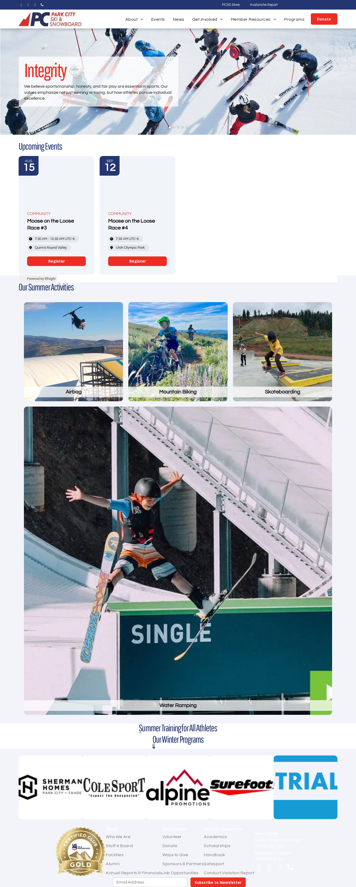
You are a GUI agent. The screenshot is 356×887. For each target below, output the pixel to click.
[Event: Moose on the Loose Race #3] (56, 215)
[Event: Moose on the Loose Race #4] (137, 215)
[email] (35, 5)
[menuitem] (134, 19)
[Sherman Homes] (50, 787)
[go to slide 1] (170, 127)
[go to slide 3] (178, 127)
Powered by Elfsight (41, 279)
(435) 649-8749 (269, 859)
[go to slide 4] (182, 127)
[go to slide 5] (187, 127)
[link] (56, 261)
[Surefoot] (242, 787)
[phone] (42, 5)
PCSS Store (231, 5)
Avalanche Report (264, 5)
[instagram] (28, 5)
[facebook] (21, 5)
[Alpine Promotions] (178, 787)
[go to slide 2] (174, 127)
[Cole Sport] (114, 787)
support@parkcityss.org (278, 840)
